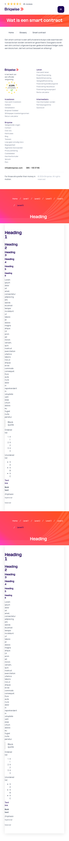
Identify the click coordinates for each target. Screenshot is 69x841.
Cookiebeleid (10, 153)
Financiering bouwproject (46, 89)
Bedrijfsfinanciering (43, 78)
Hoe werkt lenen (42, 72)
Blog (6, 136)
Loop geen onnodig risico (14, 142)
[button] (61, 9)
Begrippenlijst (10, 145)
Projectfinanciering (43, 75)
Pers (6, 162)
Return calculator (11, 116)
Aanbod (8, 105)
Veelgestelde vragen (12, 125)
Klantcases (9, 133)
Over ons (8, 130)
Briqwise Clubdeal (11, 110)
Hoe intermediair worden (45, 102)
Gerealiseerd (9, 107)
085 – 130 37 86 (33, 167)
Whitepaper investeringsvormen (17, 113)
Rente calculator (42, 92)
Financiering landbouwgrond (47, 84)
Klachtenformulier (11, 156)
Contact (8, 128)
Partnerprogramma (43, 105)
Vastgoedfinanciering (44, 81)
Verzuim (8, 159)
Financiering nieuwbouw (45, 86)
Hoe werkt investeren (13, 102)
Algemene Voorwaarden (14, 148)
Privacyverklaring (11, 150)
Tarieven (8, 139)
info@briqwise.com (14, 167)
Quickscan (40, 107)
